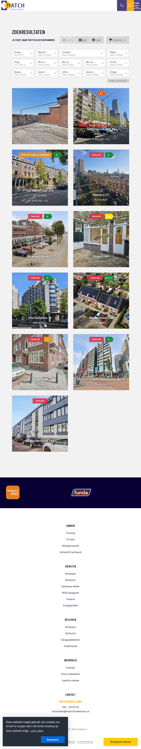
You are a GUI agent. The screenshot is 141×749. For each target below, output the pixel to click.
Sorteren (117, 40)
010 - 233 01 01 (70, 707)
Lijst (82, 40)
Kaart (96, 40)
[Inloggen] (130, 5)
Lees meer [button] (36, 730)
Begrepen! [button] (53, 739)
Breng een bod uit (120, 741)
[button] (118, 81)
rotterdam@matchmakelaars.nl (70, 711)
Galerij (68, 40)
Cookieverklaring (85, 741)
